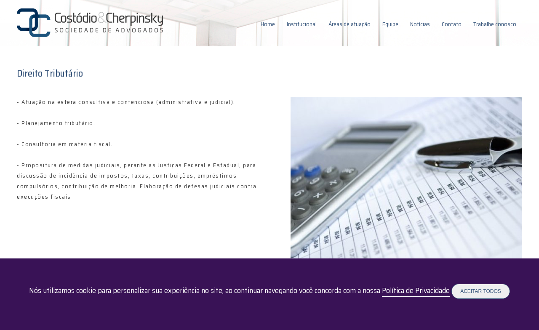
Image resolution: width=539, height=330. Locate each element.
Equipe (390, 24)
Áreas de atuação (349, 24)
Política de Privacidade (416, 290)
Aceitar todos (480, 291)
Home (268, 24)
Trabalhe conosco (494, 24)
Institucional (302, 24)
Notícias (420, 24)
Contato (452, 24)
